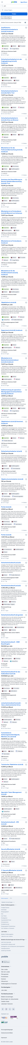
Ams (2, 913)
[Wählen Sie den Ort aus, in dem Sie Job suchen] (14, 10)
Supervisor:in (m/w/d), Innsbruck (11, 330)
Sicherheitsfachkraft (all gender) (12, 615)
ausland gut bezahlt (6, 950)
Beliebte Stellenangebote (7, 934)
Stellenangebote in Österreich (9, 983)
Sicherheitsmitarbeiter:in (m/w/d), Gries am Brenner (9, 119)
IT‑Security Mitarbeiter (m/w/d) (11, 870)
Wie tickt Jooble (5, 972)
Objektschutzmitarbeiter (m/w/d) (12, 479)
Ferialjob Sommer (5, 907)
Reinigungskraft (5, 911)
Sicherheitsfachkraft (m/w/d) (11, 562)
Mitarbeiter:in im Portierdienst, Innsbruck (11, 242)
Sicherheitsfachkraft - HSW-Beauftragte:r (10, 643)
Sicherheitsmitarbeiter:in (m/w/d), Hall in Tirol (9, 92)
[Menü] (2, 2)
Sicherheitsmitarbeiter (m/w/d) (11, 451)
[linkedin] (13, 1009)
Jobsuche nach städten (7, 936)
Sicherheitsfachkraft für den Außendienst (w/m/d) (10, 672)
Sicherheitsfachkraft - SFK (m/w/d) (10, 823)
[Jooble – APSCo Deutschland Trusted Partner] (4, 1018)
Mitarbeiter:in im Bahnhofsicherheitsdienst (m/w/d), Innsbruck (10, 360)
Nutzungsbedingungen (7, 1029)
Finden (14, 14)
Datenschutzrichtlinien (7, 1033)
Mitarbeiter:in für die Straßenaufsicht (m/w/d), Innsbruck (9, 272)
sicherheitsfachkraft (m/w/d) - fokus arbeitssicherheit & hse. (11, 704)
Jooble (11, 1041)
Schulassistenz (4, 922)
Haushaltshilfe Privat (6, 920)
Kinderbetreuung (5, 924)
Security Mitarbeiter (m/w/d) (10, 849)
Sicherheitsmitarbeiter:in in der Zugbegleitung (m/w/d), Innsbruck (11, 61)
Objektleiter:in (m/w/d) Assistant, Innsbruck (12, 422)
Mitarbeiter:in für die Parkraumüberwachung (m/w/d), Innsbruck (11, 149)
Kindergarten (4, 918)
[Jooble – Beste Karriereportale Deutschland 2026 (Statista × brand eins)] (14, 1018)
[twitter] (9, 1009)
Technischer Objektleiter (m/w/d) (12, 764)
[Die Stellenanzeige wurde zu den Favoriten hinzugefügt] (26, 27)
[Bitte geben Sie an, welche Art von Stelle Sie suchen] (14, 6)
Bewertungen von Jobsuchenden (9, 999)
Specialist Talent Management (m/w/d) (11, 793)
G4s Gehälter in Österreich (7, 928)
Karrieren (3, 979)
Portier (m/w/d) (6, 507)
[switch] (25, 22)
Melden (24, 54)
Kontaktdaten (4, 976)
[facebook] (2, 1009)
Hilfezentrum (4, 981)
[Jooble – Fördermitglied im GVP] (4, 1022)
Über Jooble (4, 969)
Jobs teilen (4, 990)
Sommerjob (3, 909)
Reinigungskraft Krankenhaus (8, 926)
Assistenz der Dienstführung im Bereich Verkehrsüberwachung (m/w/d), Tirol (11, 181)
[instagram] (6, 1009)
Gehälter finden (5, 1001)
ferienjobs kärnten (5, 948)
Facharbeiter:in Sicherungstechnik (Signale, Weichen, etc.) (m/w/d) (10, 734)
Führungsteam (4, 974)
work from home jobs (6, 942)
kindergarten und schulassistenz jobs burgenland (12, 946)
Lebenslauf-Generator (7, 1004)
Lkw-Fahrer (3, 916)
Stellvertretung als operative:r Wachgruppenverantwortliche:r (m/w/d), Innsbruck (11, 391)
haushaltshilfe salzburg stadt (8, 944)
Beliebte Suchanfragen (8, 902)
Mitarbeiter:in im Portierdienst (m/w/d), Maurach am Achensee (11, 212)
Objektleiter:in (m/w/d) (8, 302)
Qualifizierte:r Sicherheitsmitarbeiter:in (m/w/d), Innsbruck (9, 29)
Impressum (4, 1037)
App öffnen (24, 2)
